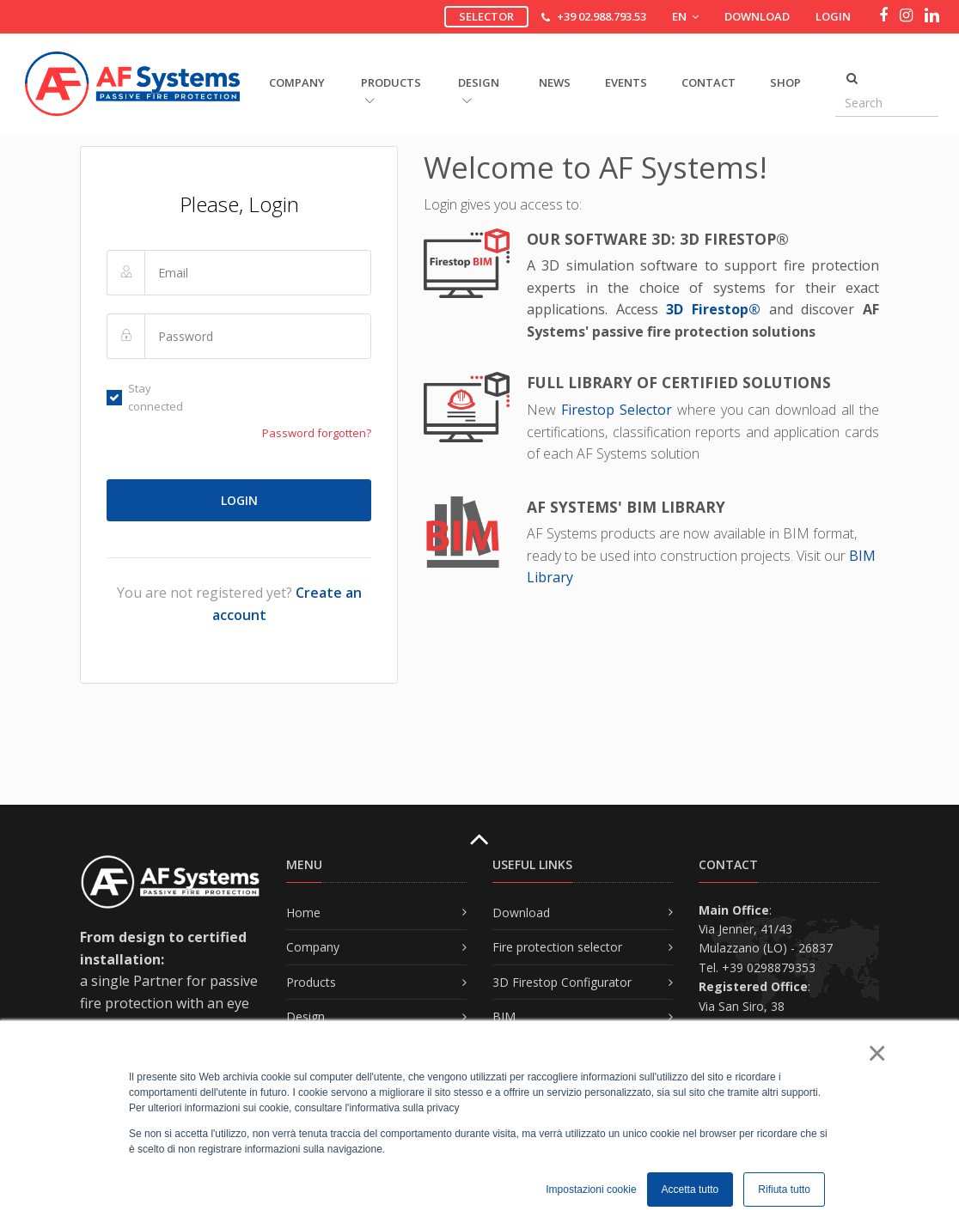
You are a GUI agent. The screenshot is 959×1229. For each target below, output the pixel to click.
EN (685, 16)
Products (311, 982)
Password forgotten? (316, 433)
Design (305, 1016)
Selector (486, 16)
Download (757, 16)
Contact (708, 82)
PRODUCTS (391, 90)
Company (312, 947)
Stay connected (145, 397)
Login (833, 16)
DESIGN (478, 90)
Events (626, 82)
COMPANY (297, 82)
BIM (504, 1016)
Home (303, 912)
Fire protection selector (557, 947)
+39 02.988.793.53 (601, 16)
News (555, 82)
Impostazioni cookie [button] (591, 1189)
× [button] (876, 1053)
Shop (785, 82)
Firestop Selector (619, 409)
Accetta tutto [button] (690, 1189)
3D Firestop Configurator (562, 982)
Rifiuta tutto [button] (784, 1189)
